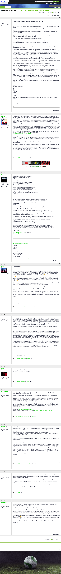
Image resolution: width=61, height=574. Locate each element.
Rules (35, 7)
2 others (29, 239)
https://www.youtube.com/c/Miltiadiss (19, 298)
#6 (59, 366)
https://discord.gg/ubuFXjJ (27, 258)
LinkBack (48, 15)
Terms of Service (55, 549)
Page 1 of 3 (49, 12)
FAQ (32, 7)
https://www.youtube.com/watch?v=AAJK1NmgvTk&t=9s (43, 410)
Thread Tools (53, 15)
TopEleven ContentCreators (26, 416)
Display (58, 15)
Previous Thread (28, 544)
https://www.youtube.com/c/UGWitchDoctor (26, 409)
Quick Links (28, 7)
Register (57, 3)
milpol (24, 157)
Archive (42, 549)
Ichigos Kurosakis (21, 306)
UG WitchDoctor (20, 157)
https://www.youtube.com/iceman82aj (19, 232)
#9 (59, 471)
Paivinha (24, 358)
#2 (59, 113)
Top (59, 549)
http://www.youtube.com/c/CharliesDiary (19, 457)
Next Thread (33, 544)
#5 (59, 314)
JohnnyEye (24, 239)
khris (16, 492)
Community (15, 7)
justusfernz (17, 416)
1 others (32, 416)
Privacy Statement (48, 549)
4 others (28, 157)
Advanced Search (57, 7)
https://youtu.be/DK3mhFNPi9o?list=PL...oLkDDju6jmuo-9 (22, 133)
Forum (2, 7)
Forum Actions (21, 7)
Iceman (17, 157)
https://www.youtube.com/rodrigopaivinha (19, 151)
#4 (59, 263)
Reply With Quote (56, 110)
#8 (59, 423)
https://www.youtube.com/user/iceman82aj (20, 243)
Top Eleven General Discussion (12, 10)
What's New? (8, 7)
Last (58, 12)
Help (54, 3)
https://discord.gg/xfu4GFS (17, 233)
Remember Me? (49, 3)
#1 (59, 17)
